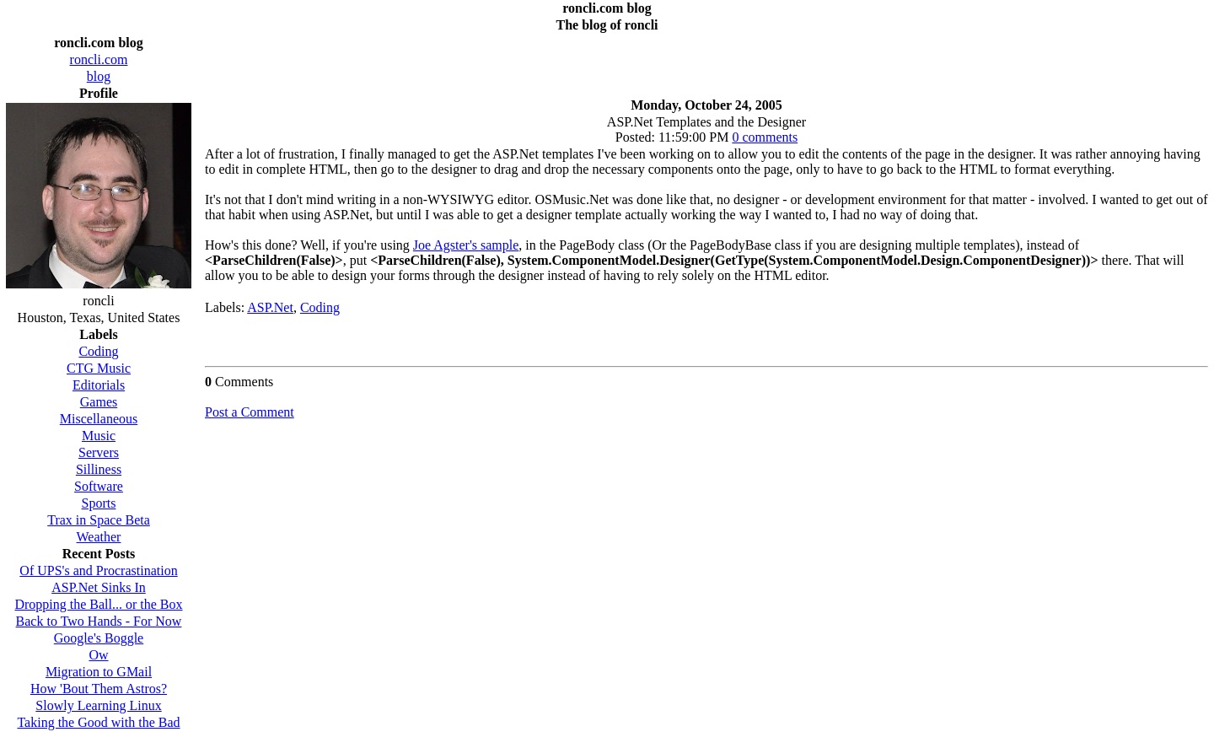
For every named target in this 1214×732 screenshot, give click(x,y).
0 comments (765, 137)
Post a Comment (249, 412)
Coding (320, 307)
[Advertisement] (706, 60)
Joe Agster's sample (466, 245)
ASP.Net (270, 307)
